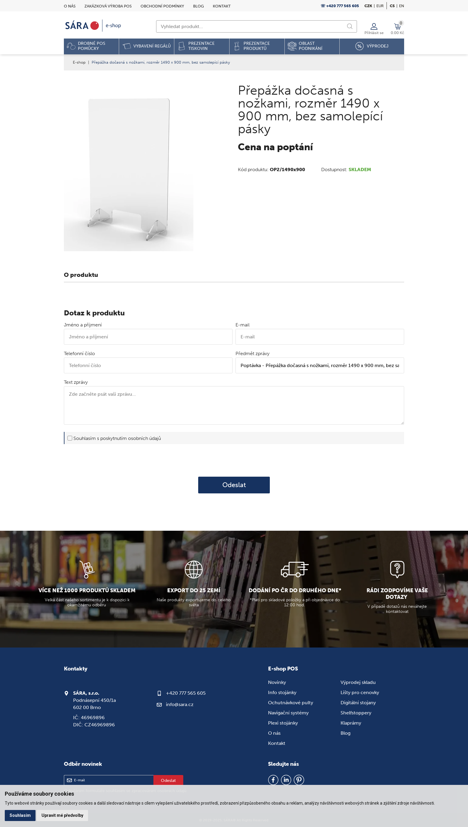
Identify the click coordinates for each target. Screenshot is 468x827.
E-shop (79, 62)
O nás (70, 6)
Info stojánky (282, 692)
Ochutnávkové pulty (290, 702)
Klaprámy (351, 723)
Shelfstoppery (356, 713)
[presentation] (234, 460)
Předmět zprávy (252, 353)
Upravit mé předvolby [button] (62, 815)
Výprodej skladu (358, 682)
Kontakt (222, 6)
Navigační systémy (288, 713)
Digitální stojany (358, 702)
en (401, 6)
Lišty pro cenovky (360, 692)
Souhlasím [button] (20, 815)
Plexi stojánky (283, 723)
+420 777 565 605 (186, 693)
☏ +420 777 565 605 (340, 6)
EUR (380, 6)
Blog (198, 6)
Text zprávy (76, 382)
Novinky (277, 682)
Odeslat (234, 485)
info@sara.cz (179, 704)
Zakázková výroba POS (108, 6)
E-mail (242, 325)
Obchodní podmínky (162, 6)
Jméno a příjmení (83, 325)
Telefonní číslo (79, 353)
